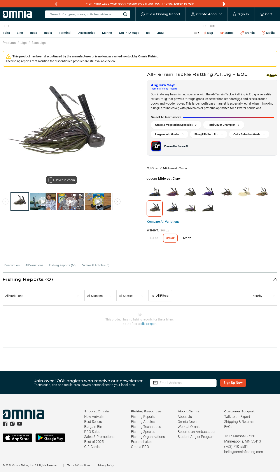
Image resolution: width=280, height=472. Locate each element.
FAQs (228, 427)
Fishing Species (143, 432)
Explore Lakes (141, 442)
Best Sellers (93, 422)
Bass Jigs (39, 43)
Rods (33, 32)
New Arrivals (93, 417)
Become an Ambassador (196, 432)
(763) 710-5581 (236, 446)
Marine (107, 32)
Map (208, 32)
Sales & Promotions (99, 437)
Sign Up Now (233, 383)
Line (20, 32)
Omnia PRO (140, 447)
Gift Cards (92, 447)
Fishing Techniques (146, 427)
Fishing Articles (143, 422)
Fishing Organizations (148, 437)
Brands (247, 33)
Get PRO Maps (129, 32)
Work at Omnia (189, 427)
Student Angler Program (196, 437)
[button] (140, 279)
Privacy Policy (106, 465)
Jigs (24, 43)
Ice (148, 32)
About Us (185, 417)
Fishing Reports (143, 417)
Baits (6, 32)
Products (9, 43)
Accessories (86, 32)
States (226, 33)
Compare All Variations (163, 221)
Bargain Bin (93, 427)
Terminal (65, 32)
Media (268, 33)
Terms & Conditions (78, 465)
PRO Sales (92, 432)
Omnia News (187, 422)
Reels (48, 32)
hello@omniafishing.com (243, 452)
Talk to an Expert (237, 417)
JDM (160, 32)
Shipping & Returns (239, 422)
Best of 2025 (94, 442)
